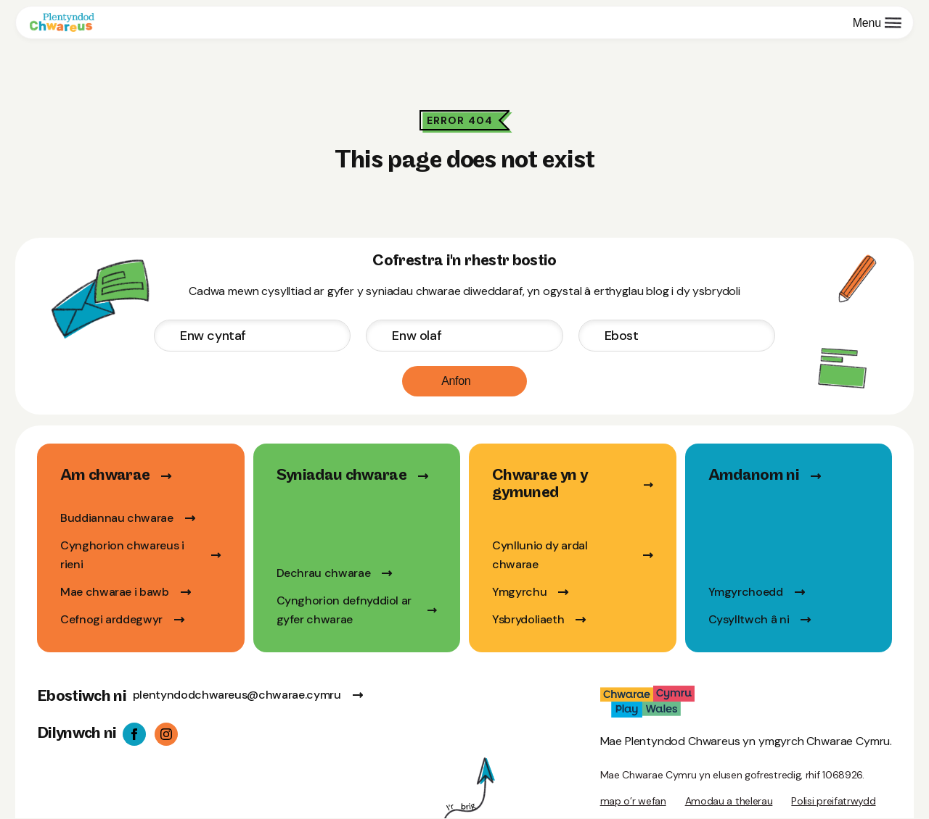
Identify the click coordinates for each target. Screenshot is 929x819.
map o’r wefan (633, 800)
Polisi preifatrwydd (833, 800)
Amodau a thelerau (729, 800)
